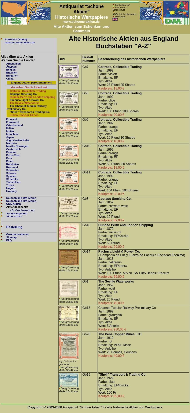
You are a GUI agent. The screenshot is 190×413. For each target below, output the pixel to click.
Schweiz (11, 173)
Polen (9, 161)
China (9, 78)
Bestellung (14, 227)
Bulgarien (12, 75)
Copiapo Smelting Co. (23, 94)
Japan (10, 137)
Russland (12, 167)
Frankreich (12, 122)
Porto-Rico (12, 155)
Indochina (12, 134)
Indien (10, 131)
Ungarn (10, 188)
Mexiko (10, 146)
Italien (10, 128)
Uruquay (11, 191)
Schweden (12, 170)
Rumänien (12, 164)
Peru (9, 158)
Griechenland (14, 125)
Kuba (26, 140)
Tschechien (13, 182)
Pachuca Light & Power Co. (27, 100)
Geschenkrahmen (17, 234)
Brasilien (11, 72)
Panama (11, 152)
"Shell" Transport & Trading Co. (29, 111)
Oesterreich (13, 149)
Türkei (10, 185)
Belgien (11, 69)
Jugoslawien (14, 140)
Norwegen (22, 146)
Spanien (11, 176)
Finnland (11, 119)
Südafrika (12, 179)
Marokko (11, 143)
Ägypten (11, 66)
